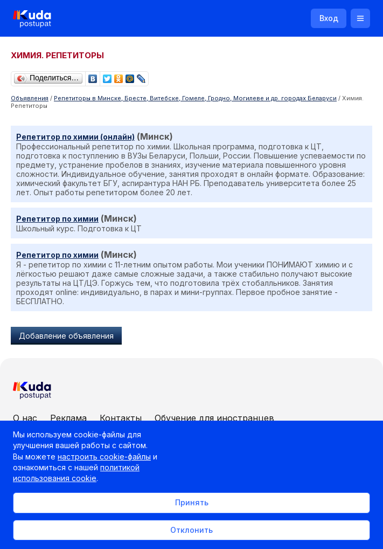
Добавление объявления (66, 335)
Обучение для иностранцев (214, 418)
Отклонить (191, 529)
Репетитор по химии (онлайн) (75, 136)
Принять (191, 502)
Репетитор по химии (57, 218)
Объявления (29, 98)
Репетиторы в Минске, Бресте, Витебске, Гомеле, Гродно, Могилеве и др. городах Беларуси (195, 98)
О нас (25, 418)
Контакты (121, 418)
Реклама (68, 418)
